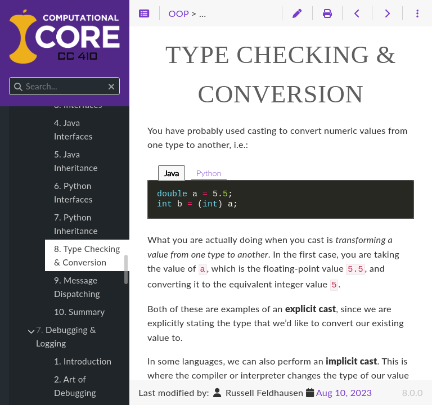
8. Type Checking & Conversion (87, 255)
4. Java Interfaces (73, 129)
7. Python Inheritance (76, 224)
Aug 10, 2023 (344, 392)
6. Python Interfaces (73, 192)
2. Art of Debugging (75, 386)
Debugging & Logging (66, 336)
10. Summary (79, 312)
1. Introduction (82, 361)
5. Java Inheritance (76, 161)
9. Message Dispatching (77, 287)
